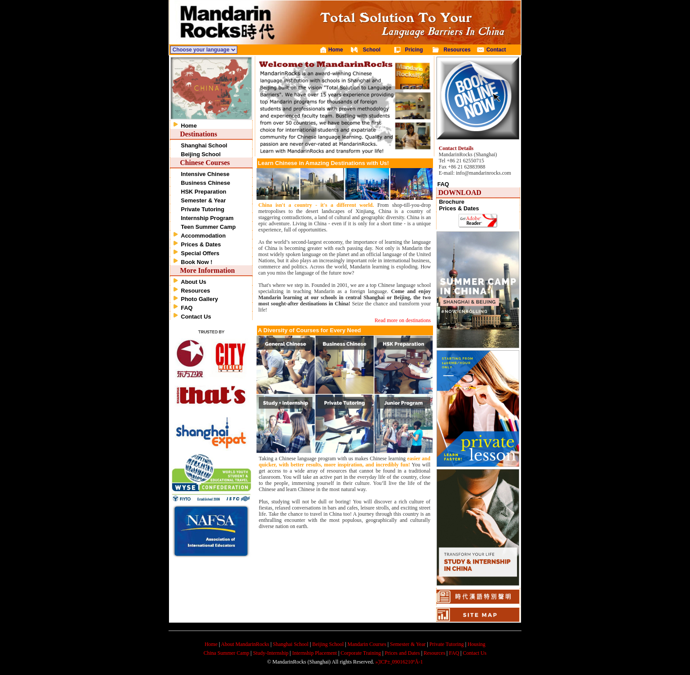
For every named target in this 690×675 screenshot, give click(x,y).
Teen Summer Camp (208, 227)
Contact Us (196, 316)
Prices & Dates (201, 244)
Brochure (451, 201)
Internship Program (207, 218)
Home (189, 125)
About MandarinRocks (245, 644)
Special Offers (200, 253)
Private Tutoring (202, 209)
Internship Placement (314, 653)
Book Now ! (197, 262)
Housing (476, 644)
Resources (195, 290)
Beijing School (200, 154)
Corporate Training (361, 653)
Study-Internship (271, 653)
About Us (193, 282)
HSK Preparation (203, 191)
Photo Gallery (199, 299)
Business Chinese (205, 183)
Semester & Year (203, 200)
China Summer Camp (227, 653)
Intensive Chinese (205, 174)
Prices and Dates (402, 653)
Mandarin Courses (367, 644)
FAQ (187, 307)
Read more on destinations (402, 320)
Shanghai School (204, 145)
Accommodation (203, 235)
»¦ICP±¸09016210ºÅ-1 (399, 662)
